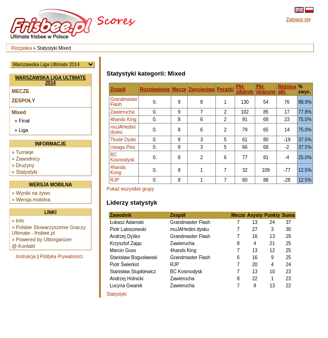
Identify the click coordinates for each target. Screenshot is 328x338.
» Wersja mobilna (31, 199)
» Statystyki (24, 172)
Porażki (225, 89)
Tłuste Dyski (123, 139)
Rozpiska (21, 48)
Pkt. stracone (266, 89)
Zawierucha (122, 112)
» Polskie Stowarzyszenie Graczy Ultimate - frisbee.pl (49, 230)
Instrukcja (25, 256)
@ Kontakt (23, 246)
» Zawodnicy (26, 158)
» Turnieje (23, 152)
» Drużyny (23, 165)
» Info (18, 220)
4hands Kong (118, 170)
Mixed (19, 112)
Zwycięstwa (202, 89)
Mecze (20, 91)
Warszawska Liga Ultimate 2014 (50, 80)
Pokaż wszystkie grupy (130, 189)
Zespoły (23, 100)
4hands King (123, 119)
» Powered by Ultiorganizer (42, 239)
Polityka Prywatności (61, 256)
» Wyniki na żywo (31, 193)
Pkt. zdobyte (245, 89)
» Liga (21, 130)
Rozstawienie (154, 89)
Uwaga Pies (122, 147)
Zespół (117, 89)
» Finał (22, 120)
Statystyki (117, 294)
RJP (114, 180)
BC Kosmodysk (122, 157)
